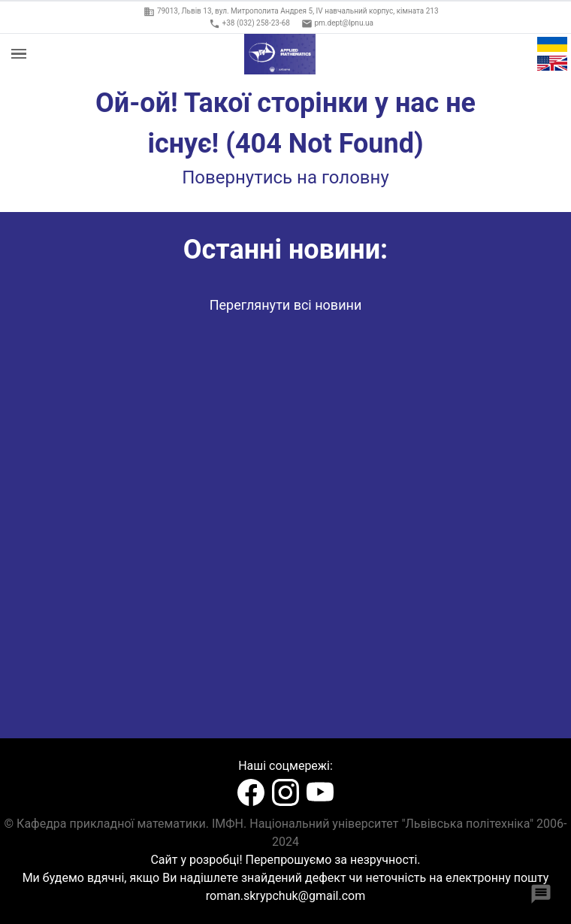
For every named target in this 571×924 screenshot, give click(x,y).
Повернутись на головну (285, 177)
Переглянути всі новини (286, 305)
